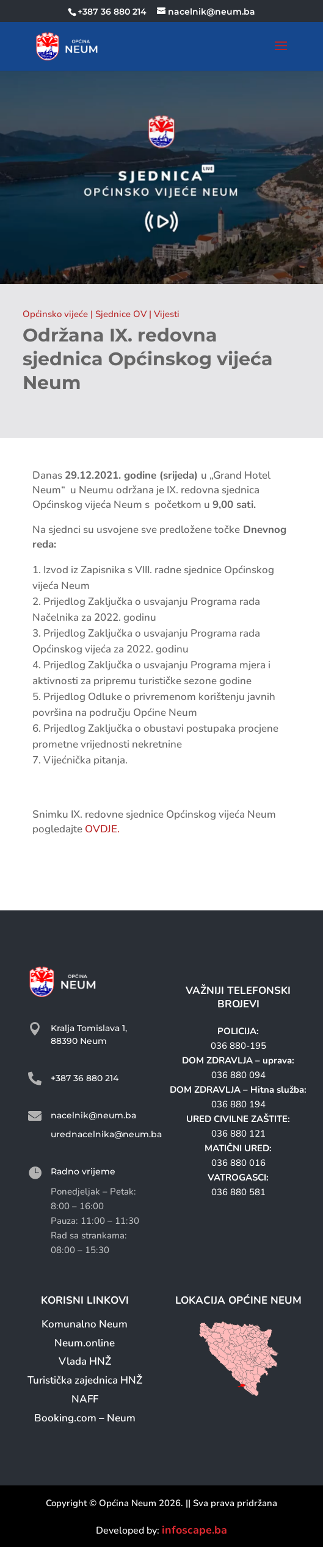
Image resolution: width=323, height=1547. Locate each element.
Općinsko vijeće (55, 314)
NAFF (84, 1399)
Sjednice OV (121, 314)
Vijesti (167, 314)
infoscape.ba (194, 1530)
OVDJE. (102, 829)
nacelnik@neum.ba (93, 1115)
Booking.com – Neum (85, 1418)
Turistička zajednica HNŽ (84, 1380)
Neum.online (84, 1343)
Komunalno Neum (85, 1324)
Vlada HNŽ (85, 1361)
